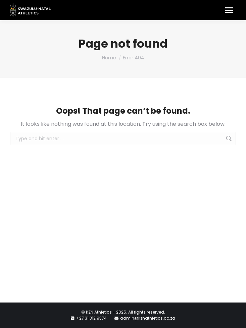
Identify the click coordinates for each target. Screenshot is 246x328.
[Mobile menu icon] (229, 10)
